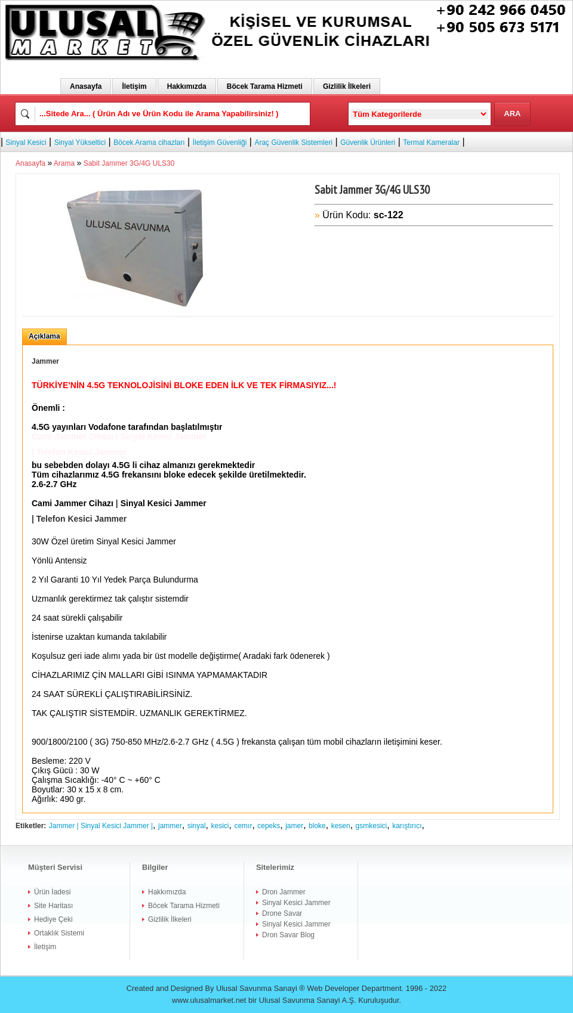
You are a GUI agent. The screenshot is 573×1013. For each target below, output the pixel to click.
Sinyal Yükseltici (80, 142)
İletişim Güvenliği (220, 142)
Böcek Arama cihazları (148, 142)
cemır (243, 826)
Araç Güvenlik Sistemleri (293, 142)
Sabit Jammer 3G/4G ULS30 (129, 163)
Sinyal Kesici (26, 142)
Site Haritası (53, 906)
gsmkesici (371, 826)
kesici (220, 826)
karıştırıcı (406, 826)
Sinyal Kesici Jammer (296, 903)
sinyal (196, 826)
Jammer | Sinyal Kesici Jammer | (101, 826)
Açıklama (44, 336)
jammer (170, 826)
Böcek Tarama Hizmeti (265, 86)
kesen (340, 826)
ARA (512, 113)
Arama (64, 163)
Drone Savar (282, 913)
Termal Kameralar (431, 142)
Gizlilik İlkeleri (347, 86)
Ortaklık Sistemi (59, 933)
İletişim (134, 86)
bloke (317, 826)
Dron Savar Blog (288, 935)
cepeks (268, 826)
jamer (294, 826)
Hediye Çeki (53, 919)
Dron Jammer (284, 892)
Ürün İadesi (52, 892)
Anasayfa (85, 86)
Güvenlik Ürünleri (367, 142)
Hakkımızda (187, 86)
